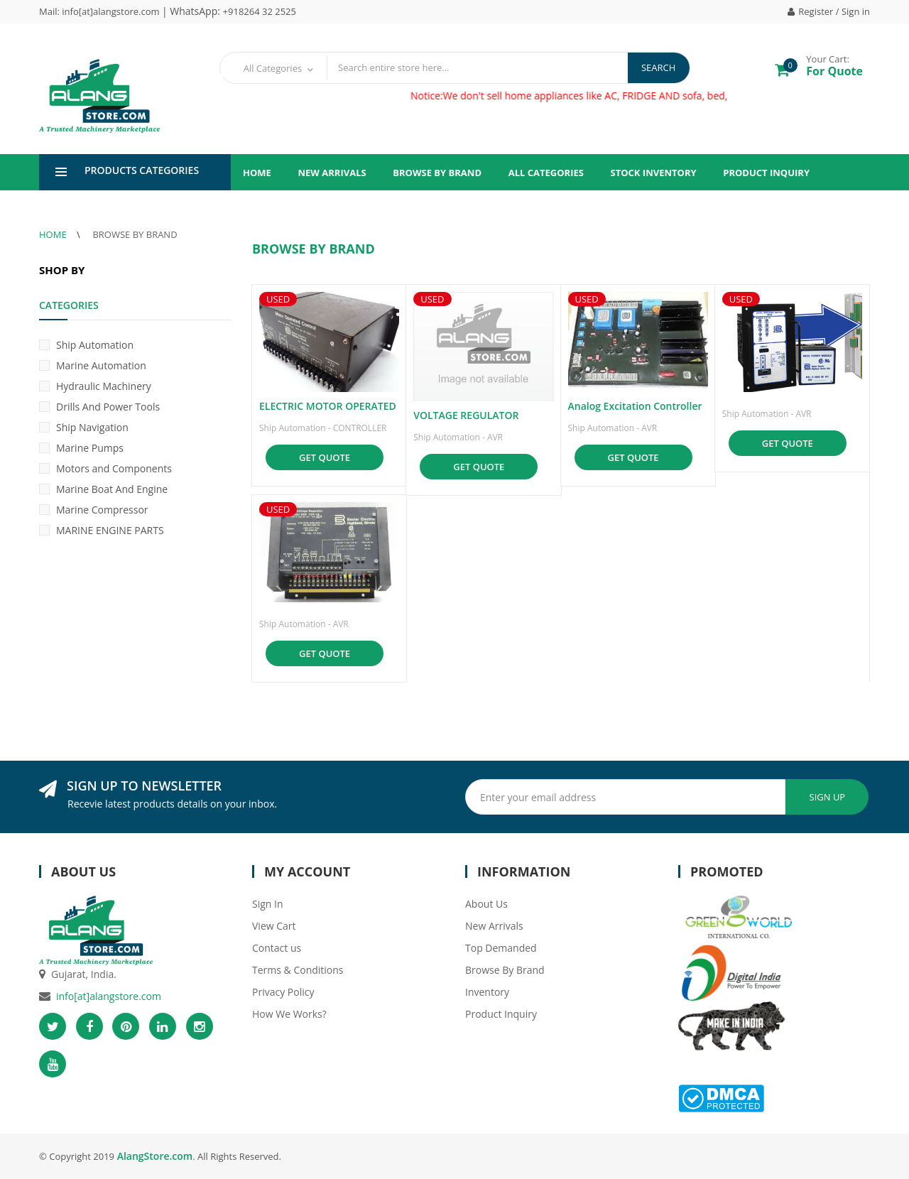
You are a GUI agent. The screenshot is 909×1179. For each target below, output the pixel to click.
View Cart (274, 926)
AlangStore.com (153, 1156)
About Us (486, 904)
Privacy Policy (283, 992)
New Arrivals (332, 172)
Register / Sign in (829, 11)
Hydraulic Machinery (95, 386)
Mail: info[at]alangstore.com (100, 11)
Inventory (487, 992)
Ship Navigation (84, 427)
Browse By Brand (437, 172)
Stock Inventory (654, 172)
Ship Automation (86, 345)
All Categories (546, 172)
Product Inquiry (766, 172)
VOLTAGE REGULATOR (465, 415)
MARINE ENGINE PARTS (101, 530)
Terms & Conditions (298, 970)
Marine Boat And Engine (103, 489)
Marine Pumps (81, 448)
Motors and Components (105, 468)
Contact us (276, 948)
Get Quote (324, 457)
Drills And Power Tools (99, 406)
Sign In (267, 904)
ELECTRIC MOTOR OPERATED (327, 406)
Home (257, 172)
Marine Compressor (93, 509)
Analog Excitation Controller (635, 406)
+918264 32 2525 (259, 11)
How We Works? (289, 1014)
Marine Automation (92, 365)
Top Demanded (501, 948)
